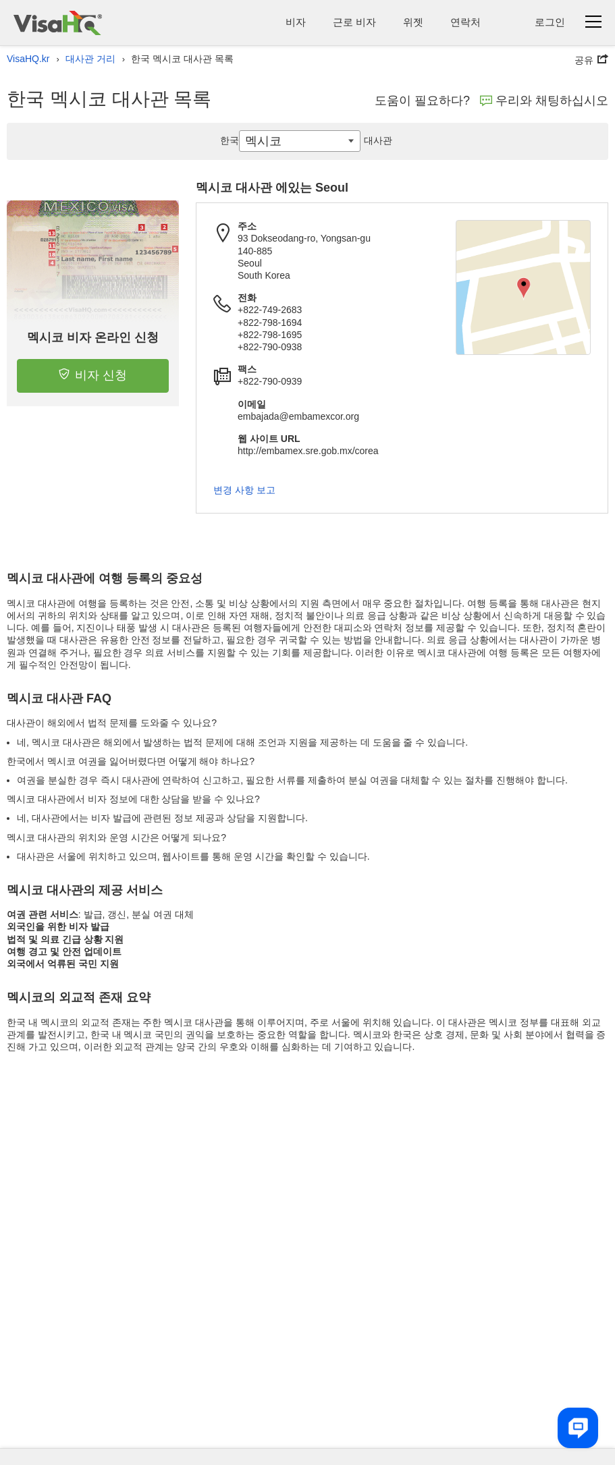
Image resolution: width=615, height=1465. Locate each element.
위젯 (413, 22)
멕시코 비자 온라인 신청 (93, 337)
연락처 (465, 22)
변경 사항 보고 (244, 490)
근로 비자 (354, 22)
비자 (296, 22)
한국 (229, 140)
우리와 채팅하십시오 (544, 100)
